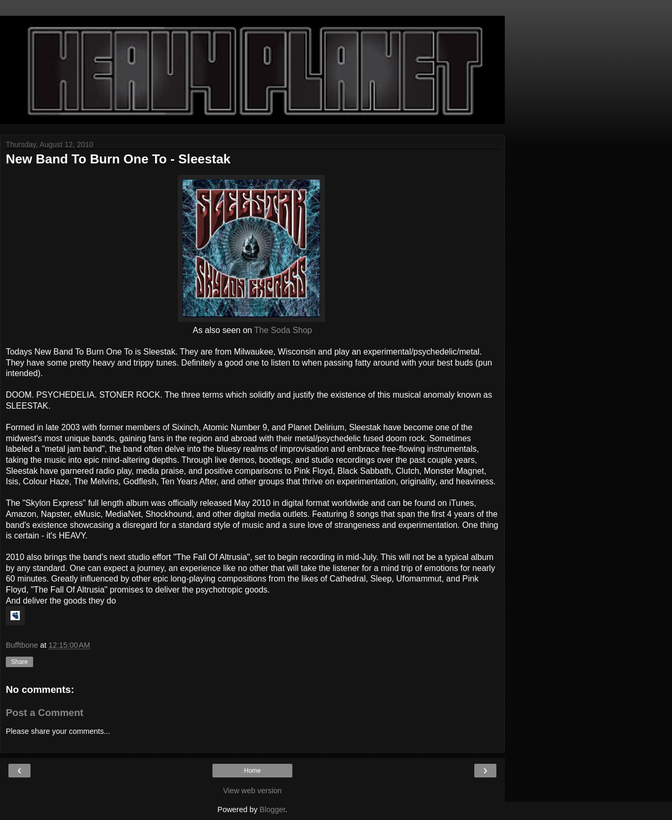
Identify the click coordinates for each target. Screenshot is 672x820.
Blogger (273, 809)
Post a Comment (45, 712)
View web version (252, 790)
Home (252, 770)
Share (19, 662)
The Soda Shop (283, 330)
